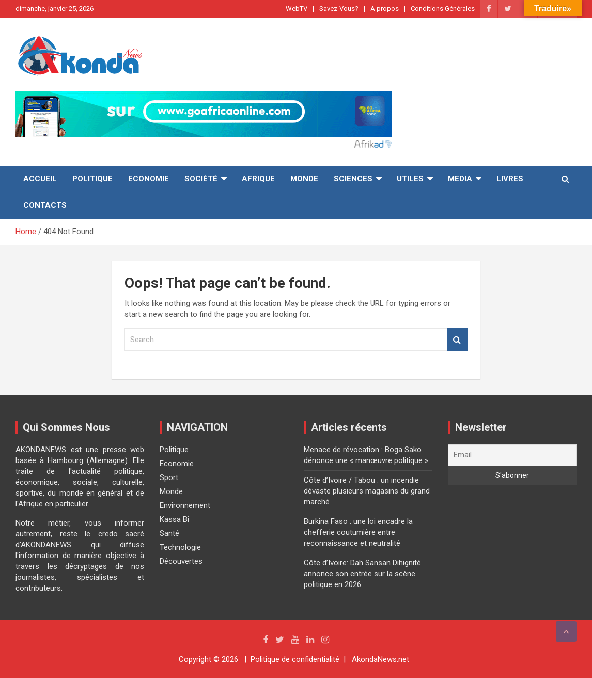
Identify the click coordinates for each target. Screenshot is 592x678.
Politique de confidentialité (295, 659)
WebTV (296, 8)
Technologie (180, 547)
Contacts (45, 205)
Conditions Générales (443, 8)
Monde (304, 178)
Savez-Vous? (339, 8)
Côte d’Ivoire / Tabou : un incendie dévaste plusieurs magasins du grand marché (367, 490)
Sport (169, 477)
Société (200, 178)
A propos (384, 8)
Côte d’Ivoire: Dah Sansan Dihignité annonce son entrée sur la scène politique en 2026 (362, 573)
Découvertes (181, 561)
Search (457, 339)
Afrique (258, 178)
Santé (169, 533)
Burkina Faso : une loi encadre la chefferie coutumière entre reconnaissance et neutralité (358, 532)
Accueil (40, 178)
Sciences (353, 178)
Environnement (185, 505)
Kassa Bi (174, 519)
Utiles (410, 178)
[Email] (512, 455)
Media (460, 178)
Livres (509, 178)
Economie (148, 178)
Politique (92, 178)
